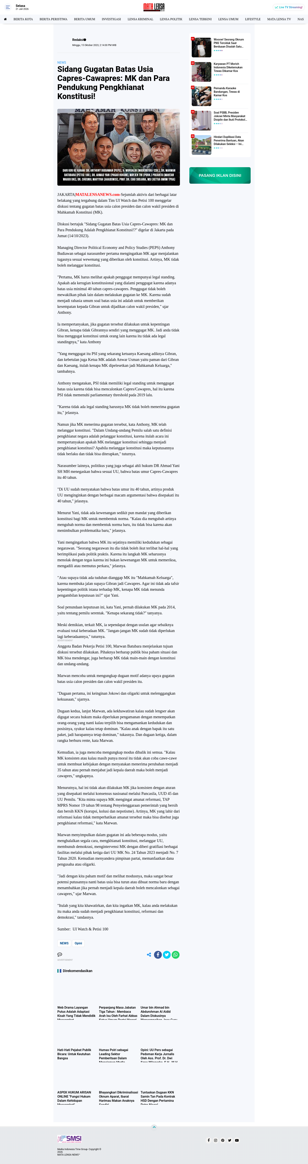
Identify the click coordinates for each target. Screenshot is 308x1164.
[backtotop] (154, 1128)
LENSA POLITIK (171, 19)
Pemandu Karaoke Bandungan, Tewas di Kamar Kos (227, 92)
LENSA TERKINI (200, 19)
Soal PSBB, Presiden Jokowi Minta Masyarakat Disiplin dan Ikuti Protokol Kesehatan (229, 116)
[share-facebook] (158, 955)
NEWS (61, 62)
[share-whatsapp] (176, 955)
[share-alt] (149, 955)
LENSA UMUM (228, 19)
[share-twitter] (167, 955)
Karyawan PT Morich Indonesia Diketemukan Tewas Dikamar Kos (228, 67)
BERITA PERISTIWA (53, 19)
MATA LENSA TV (279, 19)
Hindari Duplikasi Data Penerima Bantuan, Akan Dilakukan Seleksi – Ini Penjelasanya (229, 140)
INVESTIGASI (111, 19)
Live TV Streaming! (290, 7)
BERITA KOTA (23, 19)
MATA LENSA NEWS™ (68, 1154)
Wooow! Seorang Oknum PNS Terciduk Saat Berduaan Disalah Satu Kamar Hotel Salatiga (229, 43)
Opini (78, 943)
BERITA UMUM (84, 19)
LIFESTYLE (253, 19)
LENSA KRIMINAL (140, 19)
